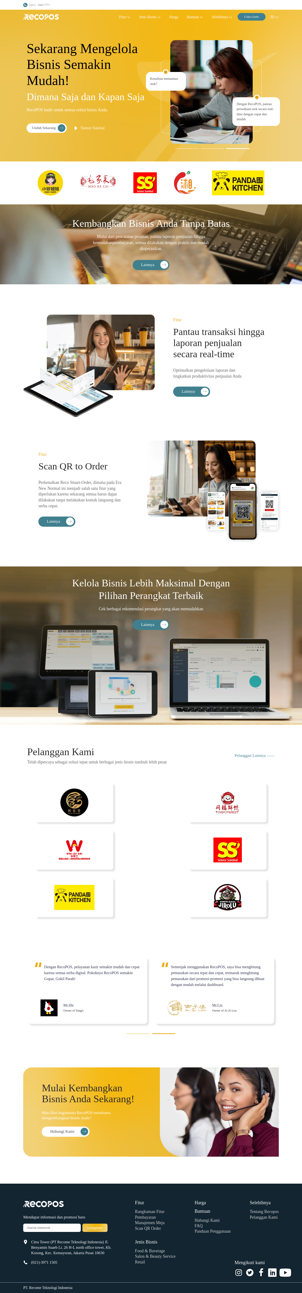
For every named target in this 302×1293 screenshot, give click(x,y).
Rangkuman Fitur (150, 1211)
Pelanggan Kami (264, 1217)
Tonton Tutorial (88, 128)
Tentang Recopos (264, 1211)
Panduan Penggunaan (212, 1231)
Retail (140, 1262)
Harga (200, 1202)
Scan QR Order (148, 1228)
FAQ (198, 1225)
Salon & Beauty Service (155, 1256)
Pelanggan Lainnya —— (255, 756)
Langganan (95, 1228)
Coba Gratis (251, 16)
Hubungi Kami (207, 1220)
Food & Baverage (150, 1250)
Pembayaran (145, 1217)
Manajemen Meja (150, 1222)
